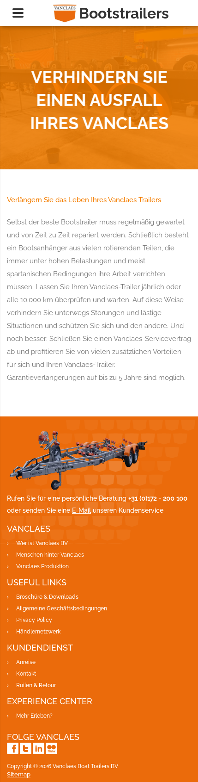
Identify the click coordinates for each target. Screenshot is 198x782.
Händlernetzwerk (38, 631)
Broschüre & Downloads (47, 597)
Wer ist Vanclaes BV (42, 543)
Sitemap (18, 774)
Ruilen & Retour (36, 685)
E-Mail (81, 510)
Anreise (26, 662)
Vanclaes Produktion (42, 566)
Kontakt (26, 673)
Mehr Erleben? (34, 716)
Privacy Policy (34, 620)
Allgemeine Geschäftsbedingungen (61, 608)
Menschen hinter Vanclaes (50, 555)
